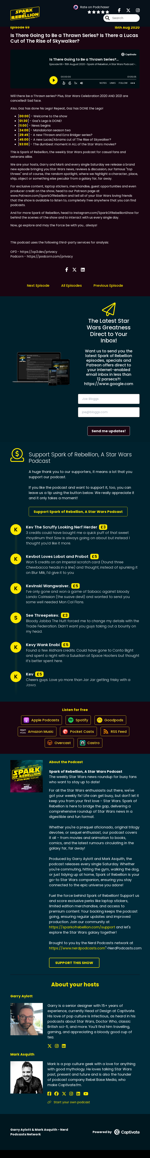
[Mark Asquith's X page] (59, 1102)
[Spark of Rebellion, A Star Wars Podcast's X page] (125, 12)
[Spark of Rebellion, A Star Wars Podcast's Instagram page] (135, 12)
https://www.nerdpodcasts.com (77, 956)
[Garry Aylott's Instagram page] (54, 1054)
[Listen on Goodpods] (111, 722)
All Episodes (71, 285)
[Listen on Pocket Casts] (78, 736)
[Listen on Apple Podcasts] (39, 722)
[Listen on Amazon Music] (35, 736)
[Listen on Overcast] (58, 750)
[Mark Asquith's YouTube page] (73, 1102)
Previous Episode (108, 285)
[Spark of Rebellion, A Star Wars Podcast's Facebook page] (119, 12)
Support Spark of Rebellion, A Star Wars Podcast (78, 511)
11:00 (23, 125)
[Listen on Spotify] (78, 722)
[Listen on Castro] (90, 750)
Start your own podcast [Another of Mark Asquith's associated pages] (68, 1110)
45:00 (24, 139)
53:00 (23, 144)
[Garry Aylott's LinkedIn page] (59, 1054)
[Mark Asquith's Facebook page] (49, 1102)
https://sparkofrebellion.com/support (82, 935)
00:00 (24, 116)
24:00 (24, 130)
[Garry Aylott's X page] (49, 1054)
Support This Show (74, 970)
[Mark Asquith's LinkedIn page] (68, 1102)
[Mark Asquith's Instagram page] (64, 1102)
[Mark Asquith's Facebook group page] (54, 1102)
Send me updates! (109, 431)
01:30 (23, 121)
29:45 (23, 135)
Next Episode (38, 285)
